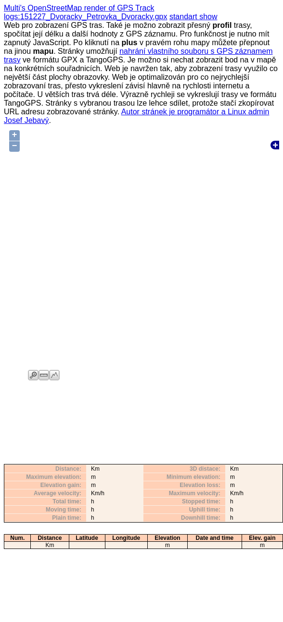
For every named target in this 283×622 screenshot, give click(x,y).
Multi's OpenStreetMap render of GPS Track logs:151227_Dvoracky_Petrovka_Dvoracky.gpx (85, 12)
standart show (193, 16)
